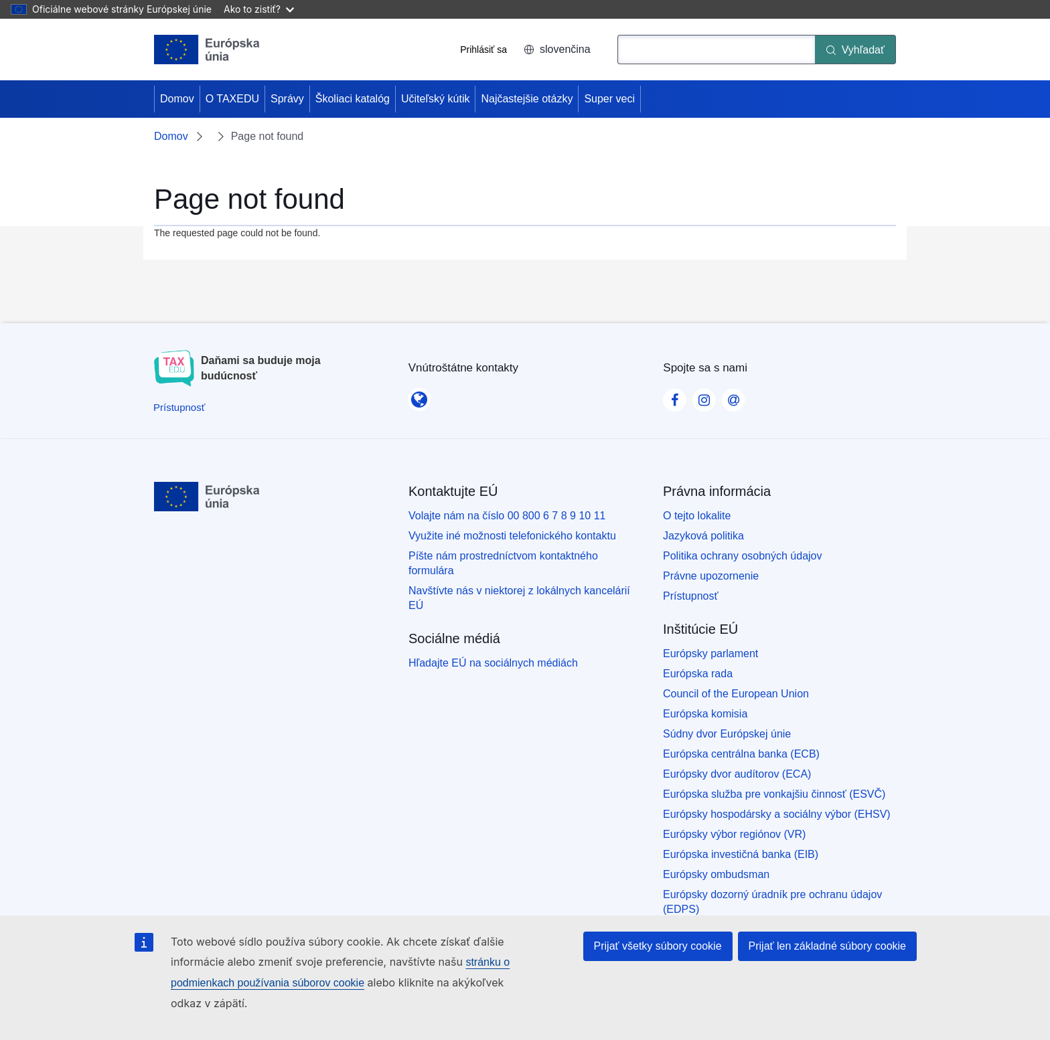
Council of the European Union (736, 693)
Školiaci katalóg (352, 98)
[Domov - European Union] (207, 49)
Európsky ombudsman (716, 874)
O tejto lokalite (697, 515)
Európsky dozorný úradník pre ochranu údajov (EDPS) (772, 902)
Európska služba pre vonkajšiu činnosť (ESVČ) (774, 794)
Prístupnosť (690, 596)
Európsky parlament (710, 653)
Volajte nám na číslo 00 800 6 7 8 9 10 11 (506, 515)
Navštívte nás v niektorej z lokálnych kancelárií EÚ (519, 598)
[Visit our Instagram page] (703, 396)
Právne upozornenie (711, 576)
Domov (177, 98)
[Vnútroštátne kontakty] (419, 395)
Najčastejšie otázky (527, 98)
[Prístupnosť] (179, 407)
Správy (287, 98)
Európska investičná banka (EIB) (740, 854)
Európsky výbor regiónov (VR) (734, 834)
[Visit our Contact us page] (733, 396)
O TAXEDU (232, 98)
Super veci (609, 98)
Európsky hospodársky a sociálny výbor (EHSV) (777, 814)
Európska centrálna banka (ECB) (741, 754)
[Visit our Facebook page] (674, 396)
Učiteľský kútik (435, 98)
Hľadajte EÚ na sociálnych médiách (493, 663)
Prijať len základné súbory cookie (827, 946)
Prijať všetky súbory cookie (658, 946)
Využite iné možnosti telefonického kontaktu (512, 535)
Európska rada (698, 673)
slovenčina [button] (557, 49)
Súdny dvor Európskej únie (727, 734)
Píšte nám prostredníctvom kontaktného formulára (503, 563)
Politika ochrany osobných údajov (742, 555)
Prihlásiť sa (483, 49)
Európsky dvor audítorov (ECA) (737, 774)
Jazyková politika (703, 535)
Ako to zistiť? (259, 9)
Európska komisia (705, 713)
